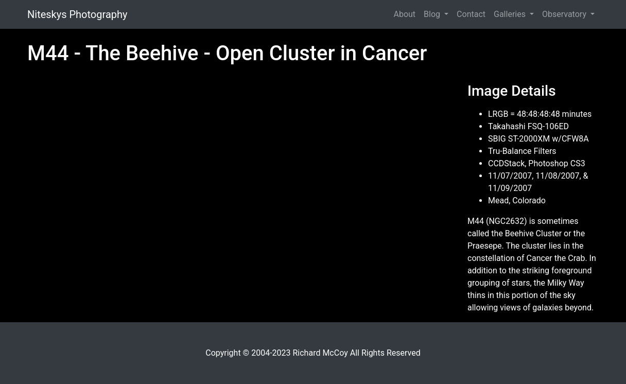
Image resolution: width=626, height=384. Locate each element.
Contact (471, 14)
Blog (433, 14)
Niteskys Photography (77, 14)
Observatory (565, 14)
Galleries (511, 14)
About (404, 14)
